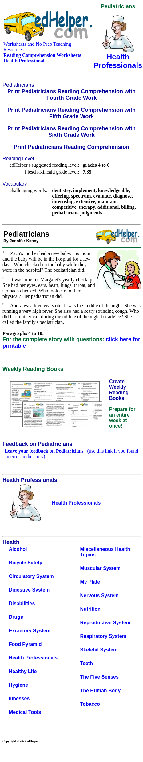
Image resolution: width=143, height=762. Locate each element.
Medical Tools (25, 712)
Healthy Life (23, 671)
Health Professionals (33, 657)
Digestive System (29, 589)
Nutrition (90, 609)
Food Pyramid (25, 644)
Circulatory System (31, 576)
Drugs (16, 617)
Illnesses (19, 698)
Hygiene (18, 685)
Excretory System (29, 630)
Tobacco (90, 704)
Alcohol (18, 549)
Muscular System (100, 568)
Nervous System (99, 595)
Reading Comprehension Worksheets (42, 55)
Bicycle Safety (25, 562)
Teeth (86, 663)
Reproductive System (105, 622)
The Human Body (100, 690)
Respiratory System (103, 636)
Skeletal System (98, 649)
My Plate (90, 581)
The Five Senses (99, 677)
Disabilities (22, 603)
